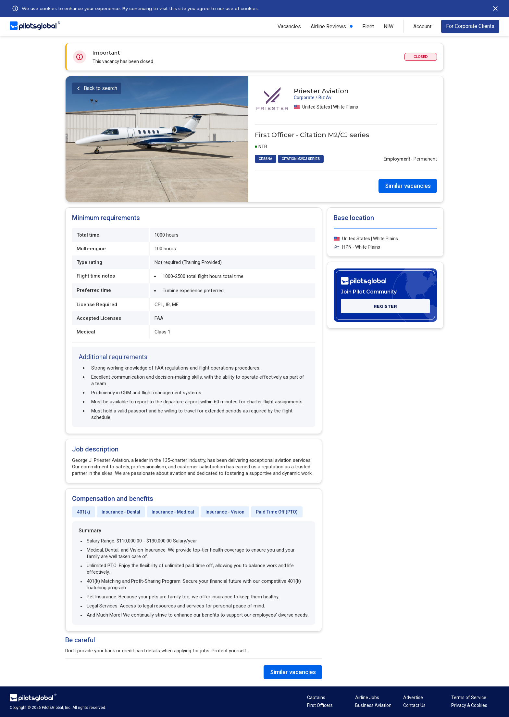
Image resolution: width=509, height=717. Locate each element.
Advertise (413, 697)
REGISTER (385, 306)
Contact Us (414, 705)
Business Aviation (373, 705)
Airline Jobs (367, 697)
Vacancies (289, 26)
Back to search (100, 88)
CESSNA (265, 159)
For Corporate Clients (470, 26)
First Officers (320, 705)
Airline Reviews (328, 26)
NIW (388, 26)
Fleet (368, 26)
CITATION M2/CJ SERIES (301, 159)
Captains (316, 697)
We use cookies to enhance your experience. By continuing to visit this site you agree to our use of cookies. (140, 8)
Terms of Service (468, 697)
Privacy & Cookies (469, 705)
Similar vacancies (408, 185)
